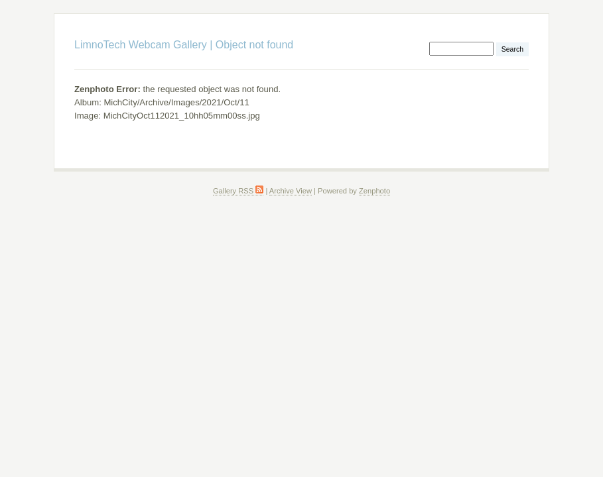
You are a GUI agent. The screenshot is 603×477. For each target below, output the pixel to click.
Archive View (290, 191)
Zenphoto (374, 191)
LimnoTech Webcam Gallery (140, 44)
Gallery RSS (238, 191)
